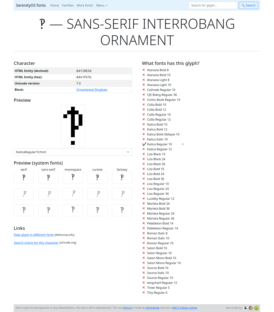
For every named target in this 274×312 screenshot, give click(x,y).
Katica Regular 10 (159, 144)
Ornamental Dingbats (92, 90)
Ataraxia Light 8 (158, 80)
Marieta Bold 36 (158, 208)
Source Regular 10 (160, 278)
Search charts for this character (36, 243)
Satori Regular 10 (159, 253)
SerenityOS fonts (31, 5)
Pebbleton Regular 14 (162, 228)
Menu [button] (100, 5)
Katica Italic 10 (157, 139)
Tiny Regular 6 (157, 293)
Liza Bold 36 (155, 179)
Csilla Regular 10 (159, 114)
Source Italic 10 (158, 273)
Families (68, 5)
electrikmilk (152, 308)
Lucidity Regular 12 (160, 199)
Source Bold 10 (157, 268)
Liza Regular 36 (158, 194)
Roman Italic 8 (157, 233)
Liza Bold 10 (155, 169)
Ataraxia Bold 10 (158, 75)
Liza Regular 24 (158, 189)
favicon (127, 308)
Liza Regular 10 (158, 184)
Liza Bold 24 (155, 174)
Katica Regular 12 (159, 149)
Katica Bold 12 (157, 129)
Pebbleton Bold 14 (160, 223)
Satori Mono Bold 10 (161, 258)
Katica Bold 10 (157, 124)
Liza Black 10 (156, 154)
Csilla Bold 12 (156, 109)
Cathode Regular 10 (161, 90)
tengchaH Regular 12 (162, 283)
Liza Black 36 (156, 164)
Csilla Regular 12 (159, 119)
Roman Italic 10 (158, 238)
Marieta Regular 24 (160, 213)
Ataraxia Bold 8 (158, 70)
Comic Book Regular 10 (163, 100)
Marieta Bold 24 (158, 203)
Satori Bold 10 (157, 248)
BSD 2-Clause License (184, 308)
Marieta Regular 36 (160, 218)
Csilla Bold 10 (156, 105)
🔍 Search (248, 5)
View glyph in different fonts (34, 235)
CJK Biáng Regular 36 (162, 95)
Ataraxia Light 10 (159, 85)
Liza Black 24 (156, 159)
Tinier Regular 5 (158, 288)
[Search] (213, 5)
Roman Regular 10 (160, 243)
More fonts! (85, 5)
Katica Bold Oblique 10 (163, 134)
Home (54, 5)
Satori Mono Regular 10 (164, 263)
